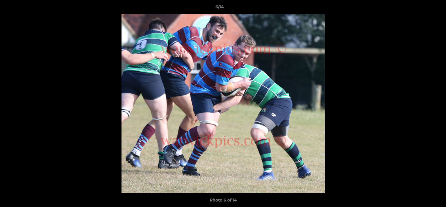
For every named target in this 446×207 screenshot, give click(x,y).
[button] (421, 8)
